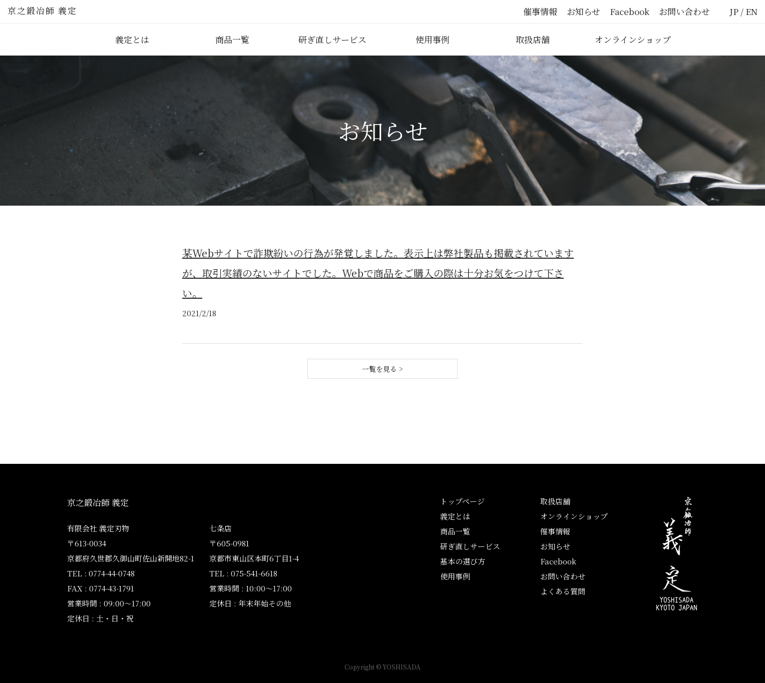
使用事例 (433, 39)
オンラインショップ (633, 39)
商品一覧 (232, 39)
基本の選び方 (462, 561)
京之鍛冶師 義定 (42, 10)
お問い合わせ (684, 11)
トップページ (462, 501)
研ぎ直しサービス (332, 39)
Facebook (629, 11)
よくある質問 (562, 591)
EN (751, 11)
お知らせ (583, 11)
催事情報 (540, 11)
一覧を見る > (382, 369)
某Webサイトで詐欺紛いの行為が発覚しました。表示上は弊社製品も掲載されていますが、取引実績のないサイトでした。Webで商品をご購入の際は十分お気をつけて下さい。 (378, 273)
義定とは (132, 39)
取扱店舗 (533, 39)
